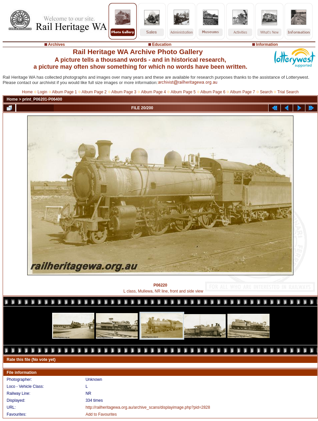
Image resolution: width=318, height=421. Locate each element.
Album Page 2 (94, 92)
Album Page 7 (242, 92)
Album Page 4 (153, 92)
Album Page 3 (123, 92)
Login (42, 92)
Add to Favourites (101, 414)
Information (267, 44)
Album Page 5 (183, 92)
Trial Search (287, 92)
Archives (56, 44)
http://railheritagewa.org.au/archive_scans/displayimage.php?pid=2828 (148, 407)
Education (161, 44)
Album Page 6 (212, 92)
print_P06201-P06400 (42, 99)
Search (266, 92)
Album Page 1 (64, 92)
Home (27, 92)
